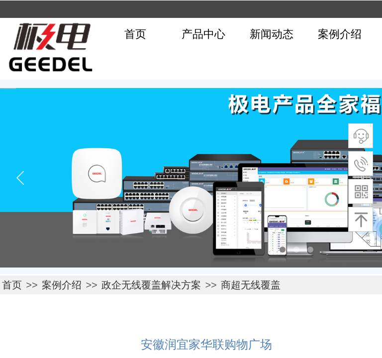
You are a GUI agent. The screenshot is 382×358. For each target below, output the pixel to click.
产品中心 (203, 34)
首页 (135, 34)
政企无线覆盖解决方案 (151, 284)
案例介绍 (340, 34)
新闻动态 (271, 34)
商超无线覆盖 (251, 284)
